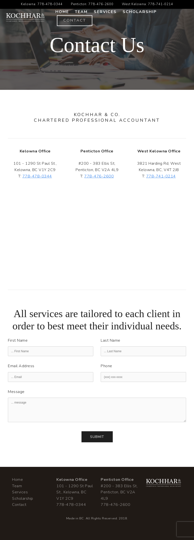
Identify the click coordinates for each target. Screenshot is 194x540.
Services (105, 11)
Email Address (21, 366)
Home (62, 11)
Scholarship (140, 11)
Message (16, 391)
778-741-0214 (160, 4)
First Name (18, 340)
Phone (106, 366)
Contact (74, 20)
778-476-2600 (100, 4)
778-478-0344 (50, 4)
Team (81, 11)
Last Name (110, 340)
